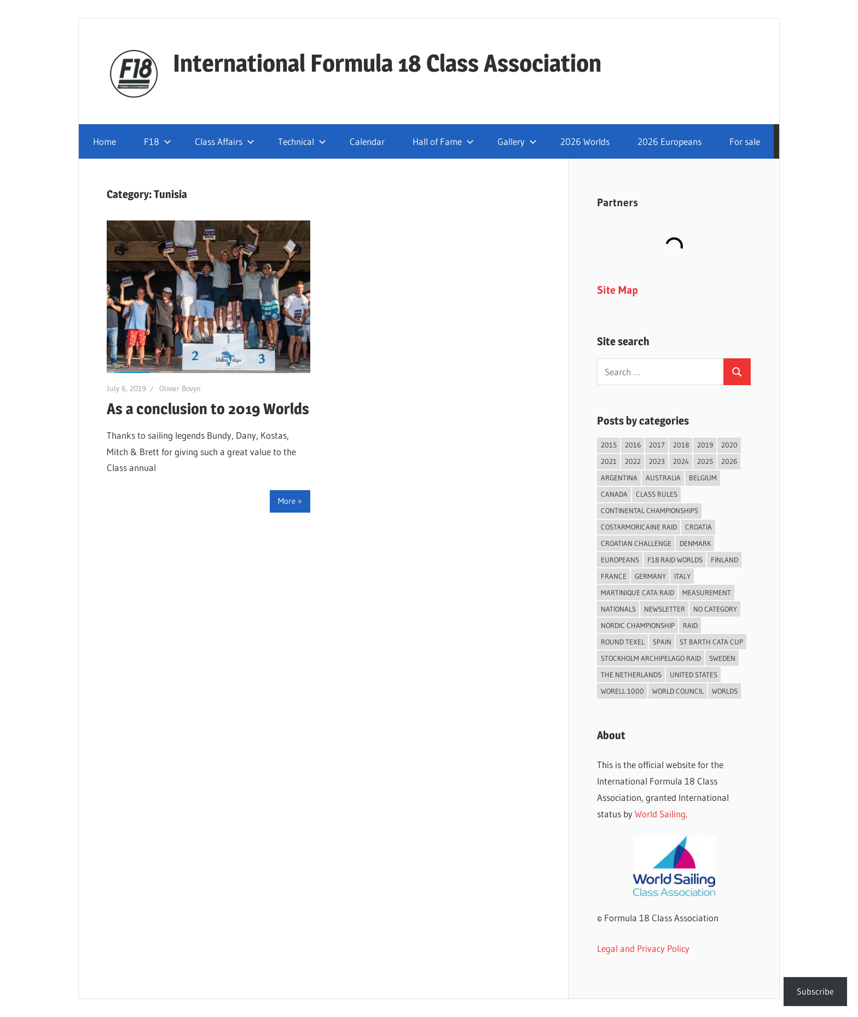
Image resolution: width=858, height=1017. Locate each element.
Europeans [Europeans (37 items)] (620, 559)
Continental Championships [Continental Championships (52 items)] (649, 510)
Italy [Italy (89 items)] (682, 576)
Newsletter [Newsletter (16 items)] (664, 609)
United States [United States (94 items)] (693, 674)
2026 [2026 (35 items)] (729, 461)
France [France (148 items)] (614, 576)
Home (104, 141)
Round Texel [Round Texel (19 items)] (623, 641)
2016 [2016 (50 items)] (633, 444)
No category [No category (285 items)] (715, 609)
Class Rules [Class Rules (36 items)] (656, 494)
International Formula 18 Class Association (387, 63)
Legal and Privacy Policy (643, 948)
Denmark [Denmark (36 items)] (695, 543)
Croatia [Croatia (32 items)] (698, 526)
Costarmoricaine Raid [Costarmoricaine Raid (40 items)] (639, 526)
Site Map (617, 290)
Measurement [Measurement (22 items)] (706, 592)
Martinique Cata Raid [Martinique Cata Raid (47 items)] (637, 592)
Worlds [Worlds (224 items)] (725, 691)
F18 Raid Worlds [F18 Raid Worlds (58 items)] (675, 559)
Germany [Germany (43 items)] (650, 576)
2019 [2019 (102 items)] (705, 444)
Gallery (517, 141)
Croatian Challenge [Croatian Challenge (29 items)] (636, 543)
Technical (302, 141)
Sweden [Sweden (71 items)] (722, 658)
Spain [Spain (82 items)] (662, 641)
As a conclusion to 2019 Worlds (208, 408)
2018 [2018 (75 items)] (681, 444)
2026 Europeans (669, 141)
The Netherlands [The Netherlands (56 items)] (631, 674)
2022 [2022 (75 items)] (633, 461)
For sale (744, 141)
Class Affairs (224, 141)
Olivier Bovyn (180, 388)
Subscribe (815, 991)
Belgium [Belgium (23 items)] (703, 477)
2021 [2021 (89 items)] (609, 461)
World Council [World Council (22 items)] (678, 691)
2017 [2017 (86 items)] (657, 444)
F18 (157, 141)
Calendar (367, 141)
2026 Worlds (585, 141)
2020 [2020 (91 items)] (729, 444)
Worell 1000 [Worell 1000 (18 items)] (622, 691)
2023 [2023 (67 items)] (657, 461)
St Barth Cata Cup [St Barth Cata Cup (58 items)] (711, 641)
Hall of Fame (443, 141)
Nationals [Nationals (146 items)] (618, 609)
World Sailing (660, 814)
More (286, 501)
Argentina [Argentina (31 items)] (619, 477)
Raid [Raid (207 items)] (690, 625)
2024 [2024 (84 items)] (681, 461)
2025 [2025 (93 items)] (705, 461)
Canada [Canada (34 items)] (614, 494)
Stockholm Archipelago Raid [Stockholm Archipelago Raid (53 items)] (651, 658)
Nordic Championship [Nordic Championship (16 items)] (638, 625)
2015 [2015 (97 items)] (609, 444)
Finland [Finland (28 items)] (724, 559)
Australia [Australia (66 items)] (663, 477)
